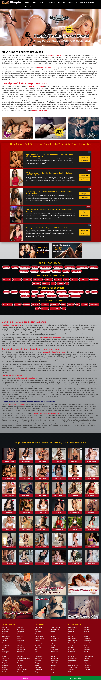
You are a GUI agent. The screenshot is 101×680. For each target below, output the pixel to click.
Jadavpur (20, 643)
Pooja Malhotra (25, 563)
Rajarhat (4, 627)
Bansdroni (38, 647)
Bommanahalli (51, 296)
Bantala (86, 634)
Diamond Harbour (74, 643)
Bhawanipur (54, 652)
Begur (87, 292)
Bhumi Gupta (91, 563)
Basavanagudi (61, 292)
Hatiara (86, 645)
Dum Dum (20, 636)
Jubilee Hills (94, 279)
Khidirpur (53, 665)
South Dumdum (22, 670)
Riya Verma (42, 477)
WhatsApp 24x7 (75, 678)
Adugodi (6, 292)
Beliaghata (20, 632)
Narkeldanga (54, 629)
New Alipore (5, 652)
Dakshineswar (72, 641)
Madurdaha (87, 649)
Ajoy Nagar (87, 629)
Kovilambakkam (82, 267)
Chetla (4, 634)
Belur (77, 304)
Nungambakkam (46, 267)
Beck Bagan (54, 661)
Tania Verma (75, 495)
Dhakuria (53, 654)
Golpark (86, 627)
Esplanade (87, 643)
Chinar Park (54, 649)
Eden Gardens (39, 638)
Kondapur (60, 283)
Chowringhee (54, 634)
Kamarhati (71, 649)
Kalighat (19, 645)
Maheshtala (21, 649)
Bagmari (86, 632)
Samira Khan (26, 495)
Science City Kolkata (23, 658)
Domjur (37, 665)
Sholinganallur (25, 267)
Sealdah (4, 661)
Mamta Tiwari (26, 477)
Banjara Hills (84, 279)
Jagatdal (86, 647)
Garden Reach (55, 627)
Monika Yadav (9, 477)
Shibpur (86, 663)
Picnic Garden (88, 656)
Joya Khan (75, 563)
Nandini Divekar (91, 477)
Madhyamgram (40, 643)
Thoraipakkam (70, 267)
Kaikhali (52, 656)
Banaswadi (35, 292)
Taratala (86, 667)
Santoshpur (5, 658)
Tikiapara (87, 670)
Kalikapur (53, 647)
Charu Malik (25, 511)
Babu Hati (17, 304)
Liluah (3, 649)
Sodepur (37, 645)
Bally (36, 672)
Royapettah (34, 271)
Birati (36, 652)
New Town (20, 652)
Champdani (87, 638)
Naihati (86, 652)
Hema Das (59, 477)
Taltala (52, 636)
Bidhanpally (72, 638)
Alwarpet (35, 267)
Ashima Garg (9, 529)
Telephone (84, 157)
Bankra (70, 634)
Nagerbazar (39, 656)
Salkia (70, 663)
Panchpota (87, 654)
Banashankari (24, 292)
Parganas (71, 656)
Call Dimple (25, 678)
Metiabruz (71, 652)
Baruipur (71, 636)
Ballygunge (20, 629)
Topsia (37, 654)
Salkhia (52, 632)
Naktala (37, 649)
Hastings (37, 629)
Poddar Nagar (72, 658)
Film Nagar (49, 279)
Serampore (20, 627)
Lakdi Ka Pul (7, 279)
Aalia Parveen (9, 511)
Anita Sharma (26, 529)
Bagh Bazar (38, 627)
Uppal (53, 283)
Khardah (71, 629)
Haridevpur (20, 641)
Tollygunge (20, 663)
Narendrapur (54, 658)
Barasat (52, 645)
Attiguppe (14, 292)
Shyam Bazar (21, 672)
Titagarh (4, 663)
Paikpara (38, 667)
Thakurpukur (54, 641)
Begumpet (58, 279)
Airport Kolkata (7, 304)
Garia (37, 308)
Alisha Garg (58, 563)
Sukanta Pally (72, 667)
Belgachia (5, 632)
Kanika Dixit (58, 495)
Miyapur (66, 279)
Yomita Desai (59, 546)
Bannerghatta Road (48, 292)
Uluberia (71, 672)
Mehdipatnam (38, 279)
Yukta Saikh (91, 495)
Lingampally (27, 279)
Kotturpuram (56, 271)
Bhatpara (84, 304)
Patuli (52, 670)
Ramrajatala (72, 661)
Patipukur (53, 667)
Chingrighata (72, 627)
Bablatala (71, 632)
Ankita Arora (42, 511)
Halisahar (5, 670)
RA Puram (66, 271)
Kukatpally (74, 279)
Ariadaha (38, 661)
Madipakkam (24, 271)
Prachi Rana (42, 495)
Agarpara (5, 665)
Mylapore (15, 267)
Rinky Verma (91, 529)
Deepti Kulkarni (9, 495)
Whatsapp (84, 161)
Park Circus (5, 672)
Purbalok (86, 658)
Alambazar (5, 629)
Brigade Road (75, 296)
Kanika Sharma (58, 511)
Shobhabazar (54, 638)
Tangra (37, 634)
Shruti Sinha (58, 529)
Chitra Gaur (42, 529)
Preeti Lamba (26, 546)
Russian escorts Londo (16, 405)
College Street (55, 663)
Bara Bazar (35, 304)
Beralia (86, 636)
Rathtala (86, 661)
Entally (19, 638)
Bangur (52, 672)
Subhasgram (88, 665)
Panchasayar (72, 654)
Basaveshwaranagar (75, 292)
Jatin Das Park (55, 308)
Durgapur (5, 638)
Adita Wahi (9, 546)
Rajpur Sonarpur (55, 643)
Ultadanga (38, 670)
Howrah (4, 643)
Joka (63, 308)
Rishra (4, 656)
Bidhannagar (94, 304)
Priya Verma (91, 511)
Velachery (6, 267)
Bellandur (94, 292)
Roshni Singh (91, 546)
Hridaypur (71, 647)
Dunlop (19, 667)
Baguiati (37, 641)
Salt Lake (20, 656)
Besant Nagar (45, 271)
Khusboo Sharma (42, 546)
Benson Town (25, 296)
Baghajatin (38, 658)
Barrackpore (54, 304)
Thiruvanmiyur (76, 271)
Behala (63, 304)
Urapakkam (94, 267)
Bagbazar (26, 304)
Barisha (4, 667)
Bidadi (34, 296)
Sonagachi (20, 661)
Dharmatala (6, 636)
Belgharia (71, 304)
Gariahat (4, 641)
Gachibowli (36, 283)
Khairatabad (16, 279)
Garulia (70, 645)
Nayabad (38, 632)
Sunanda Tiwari (75, 529)
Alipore (19, 665)
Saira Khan (75, 511)
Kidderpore (20, 647)
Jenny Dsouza (75, 477)
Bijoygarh (38, 663)
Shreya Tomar (42, 563)
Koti (67, 283)
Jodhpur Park (6, 645)
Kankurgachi (39, 636)
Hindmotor (45, 308)
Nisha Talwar (9, 563)
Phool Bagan (29, 7)
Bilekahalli (41, 296)
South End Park (73, 665)
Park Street (5, 654)
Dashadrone (88, 641)
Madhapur (46, 283)
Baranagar (45, 304)
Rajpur (19, 654)
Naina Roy (75, 546)
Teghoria (71, 670)
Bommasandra (63, 296)
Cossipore (20, 634)
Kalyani (4, 647)
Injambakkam (58, 267)
